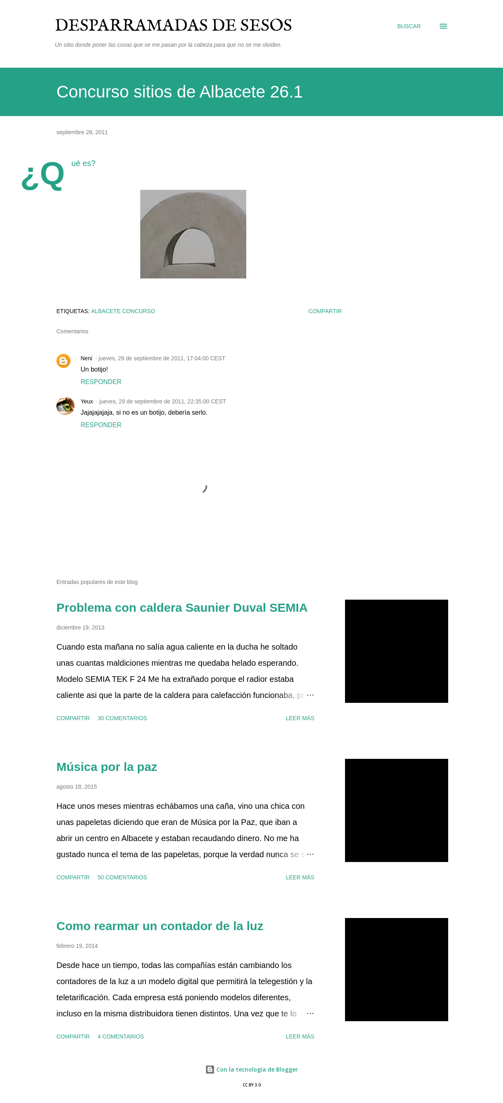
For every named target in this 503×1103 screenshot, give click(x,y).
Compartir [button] (325, 311)
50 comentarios (122, 877)
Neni (86, 358)
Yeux (87, 401)
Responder (101, 381)
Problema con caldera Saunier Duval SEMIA (182, 607)
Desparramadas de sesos (173, 26)
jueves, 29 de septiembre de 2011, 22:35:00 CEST (162, 401)
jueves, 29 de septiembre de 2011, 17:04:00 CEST (162, 358)
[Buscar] (409, 26)
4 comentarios (121, 1036)
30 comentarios (122, 718)
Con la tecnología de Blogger (251, 1069)
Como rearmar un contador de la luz (159, 926)
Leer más (300, 718)
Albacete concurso (123, 311)
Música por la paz (106, 766)
